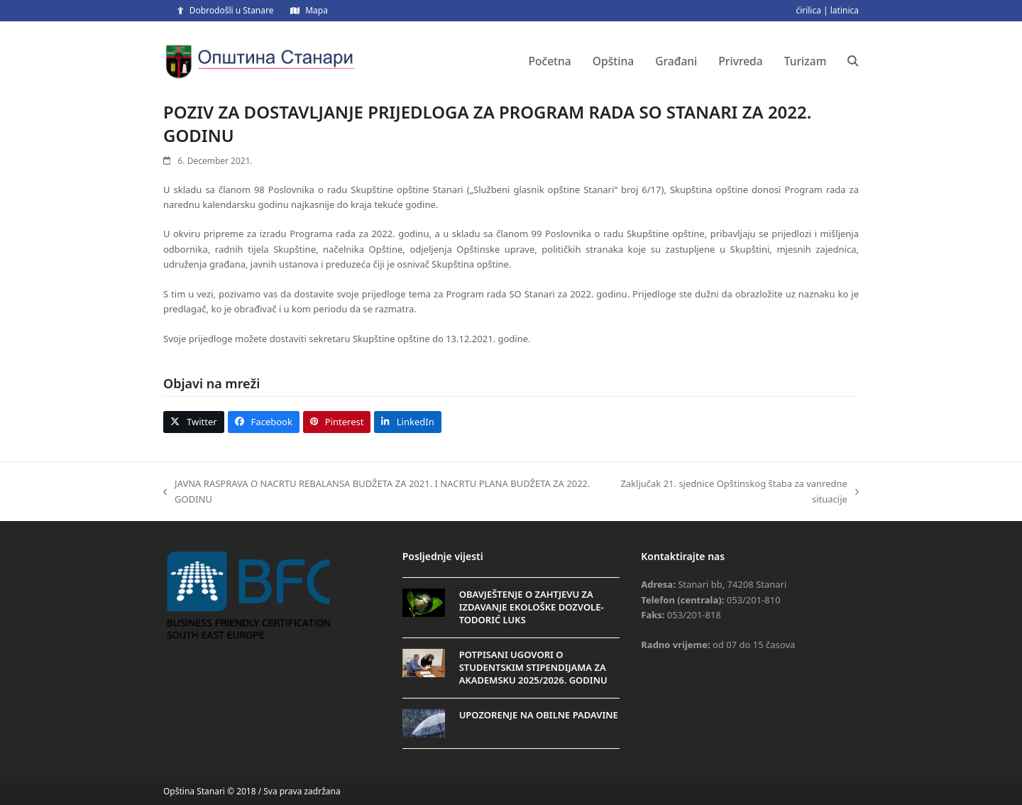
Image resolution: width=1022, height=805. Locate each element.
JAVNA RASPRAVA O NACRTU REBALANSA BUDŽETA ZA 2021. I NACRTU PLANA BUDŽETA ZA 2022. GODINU (376, 492)
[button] (853, 61)
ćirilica (808, 10)
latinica (844, 10)
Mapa (316, 10)
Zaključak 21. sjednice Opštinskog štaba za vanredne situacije (732, 492)
